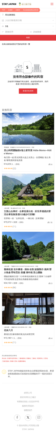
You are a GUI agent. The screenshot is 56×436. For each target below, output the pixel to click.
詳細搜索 (37, 32)
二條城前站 (22, 358)
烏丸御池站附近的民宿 (30, 10)
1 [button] (44, 143)
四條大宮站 (14, 361)
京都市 (18, 10)
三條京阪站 (5, 361)
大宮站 (45, 358)
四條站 (28, 358)
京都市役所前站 (12, 358)
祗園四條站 (22, 361)
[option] (28, 129)
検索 (28, 38)
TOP (3, 10)
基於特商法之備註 (28, 397)
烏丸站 (4, 358)
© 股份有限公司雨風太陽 (28, 426)
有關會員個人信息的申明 (28, 402)
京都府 (10, 10)
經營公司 (28, 393)
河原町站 (40, 358)
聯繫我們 (28, 410)
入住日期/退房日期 (13, 20)
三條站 (34, 358)
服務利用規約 (28, 406)
